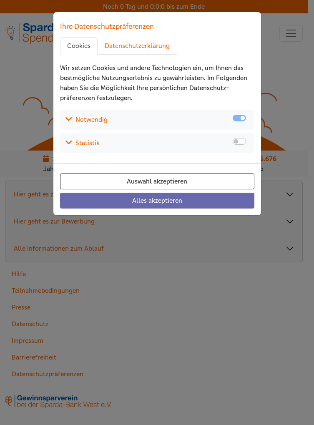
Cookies (78, 46)
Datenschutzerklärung (137, 46)
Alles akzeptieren (157, 200)
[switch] (239, 141)
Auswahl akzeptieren (157, 181)
